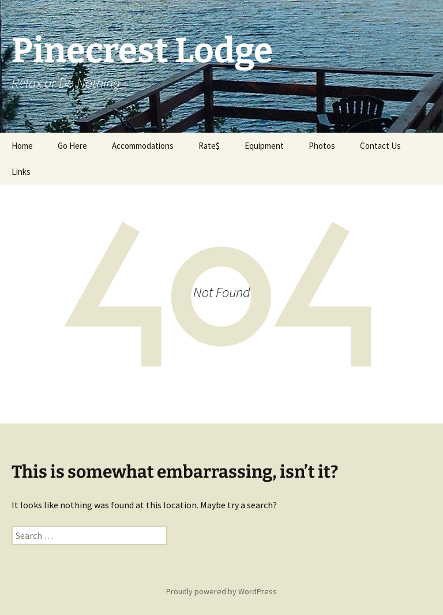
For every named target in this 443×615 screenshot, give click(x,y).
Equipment (264, 145)
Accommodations (143, 145)
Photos (322, 145)
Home (22, 145)
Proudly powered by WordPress (221, 591)
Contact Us (380, 145)
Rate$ (209, 145)
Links (21, 171)
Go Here (72, 145)
